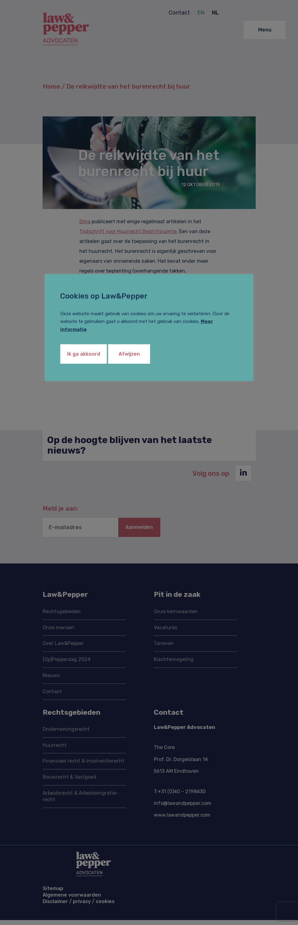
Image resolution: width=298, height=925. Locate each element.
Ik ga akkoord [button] (87, 356)
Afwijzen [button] (142, 356)
